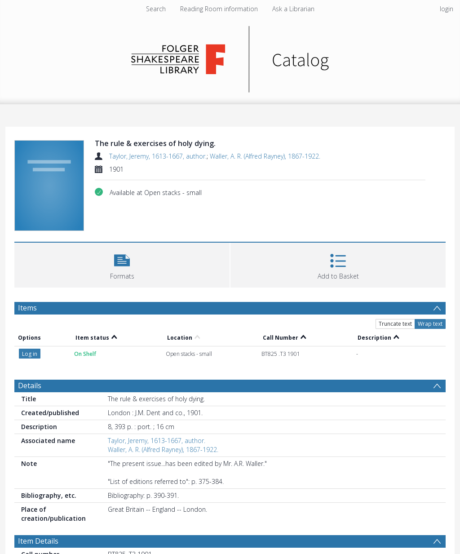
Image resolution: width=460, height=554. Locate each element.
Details (29, 385)
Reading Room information (219, 8)
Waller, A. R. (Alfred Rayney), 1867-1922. (265, 156)
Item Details (38, 541)
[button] (122, 264)
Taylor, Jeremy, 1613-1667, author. (158, 156)
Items (27, 308)
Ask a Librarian (293, 8)
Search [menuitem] (156, 8)
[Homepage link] (230, 56)
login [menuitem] (446, 8)
